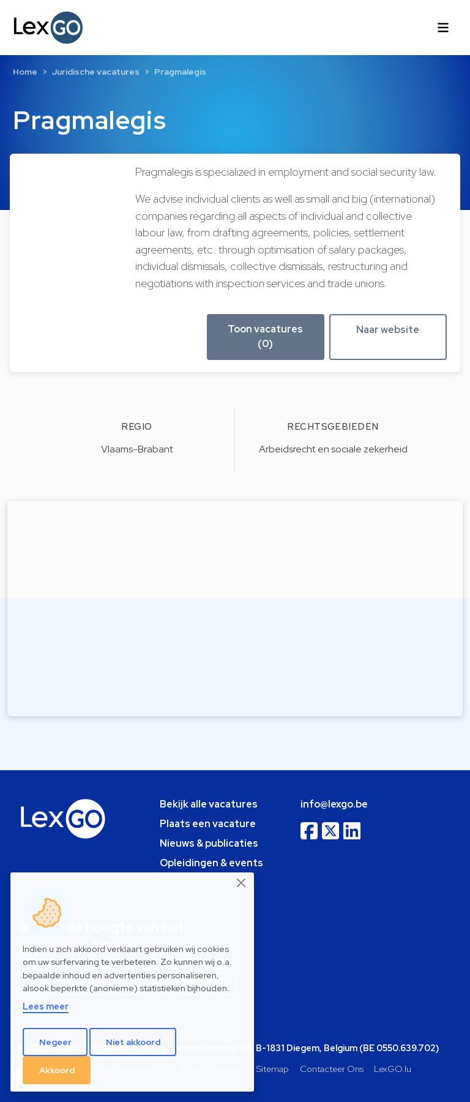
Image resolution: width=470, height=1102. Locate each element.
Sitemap (272, 1068)
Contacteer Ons (332, 1068)
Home (25, 71)
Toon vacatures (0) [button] (265, 336)
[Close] (242, 882)
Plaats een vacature (208, 823)
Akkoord (57, 1070)
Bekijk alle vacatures (209, 804)
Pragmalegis (180, 71)
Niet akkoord (133, 1042)
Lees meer (46, 1006)
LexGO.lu (392, 1068)
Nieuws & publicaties (209, 843)
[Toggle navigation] (443, 27)
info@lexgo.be (334, 804)
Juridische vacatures (96, 71)
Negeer (55, 1042)
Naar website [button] (387, 329)
